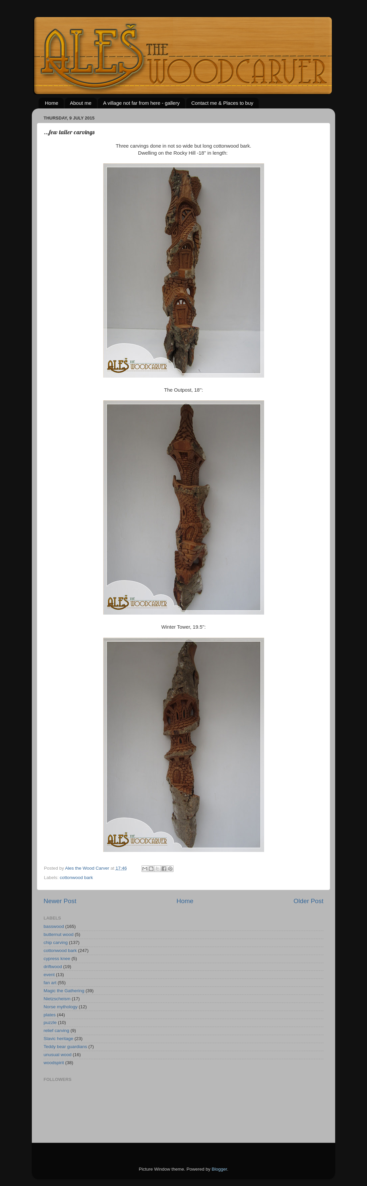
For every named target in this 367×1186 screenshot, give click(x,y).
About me (80, 103)
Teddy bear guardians (65, 1046)
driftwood (53, 966)
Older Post (308, 900)
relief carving (56, 1030)
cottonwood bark (76, 877)
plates (50, 1014)
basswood (54, 926)
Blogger (219, 1169)
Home (51, 103)
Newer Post (60, 900)
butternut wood (58, 934)
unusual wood (57, 1054)
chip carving (56, 942)
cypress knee (57, 958)
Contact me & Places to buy (222, 103)
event (49, 974)
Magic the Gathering (64, 990)
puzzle (50, 1022)
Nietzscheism (57, 998)
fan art (50, 982)
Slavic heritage (58, 1038)
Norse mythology (60, 1006)
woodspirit (54, 1062)
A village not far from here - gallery (141, 103)
